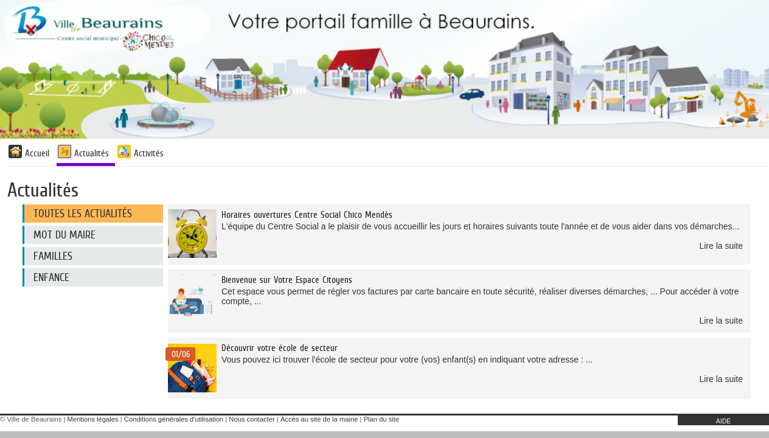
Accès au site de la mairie (319, 419)
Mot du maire (64, 235)
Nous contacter (251, 419)
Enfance (51, 277)
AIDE (723, 421)
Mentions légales (93, 419)
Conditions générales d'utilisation (173, 419)
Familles (52, 256)
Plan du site (381, 419)
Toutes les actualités (82, 213)
